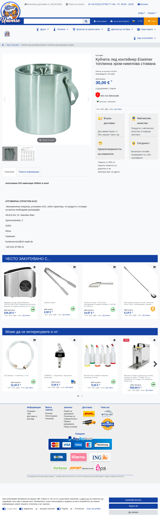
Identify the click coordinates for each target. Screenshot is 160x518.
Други (43, 29)
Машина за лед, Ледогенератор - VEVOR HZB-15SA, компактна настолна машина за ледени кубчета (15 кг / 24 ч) (19, 304)
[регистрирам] (100, 21)
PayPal (65, 509)
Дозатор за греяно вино (88, 29)
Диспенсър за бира (121, 29)
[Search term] (53, 21)
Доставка (118, 109)
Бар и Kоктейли (145, 38)
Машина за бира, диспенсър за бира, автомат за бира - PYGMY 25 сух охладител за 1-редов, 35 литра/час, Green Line (138, 378)
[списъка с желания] (140, 21)
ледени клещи (49, 302)
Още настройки (94, 509)
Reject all (133, 506)
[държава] (133, 21)
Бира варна (147, 29)
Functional (79, 509)
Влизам (48, 413)
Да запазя (133, 512)
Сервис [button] (151, 13)
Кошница (49, 418)
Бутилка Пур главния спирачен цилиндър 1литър (96, 376)
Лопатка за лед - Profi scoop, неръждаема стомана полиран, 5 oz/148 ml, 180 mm (99, 304)
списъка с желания (106, 102)
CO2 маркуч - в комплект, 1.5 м (16, 375)
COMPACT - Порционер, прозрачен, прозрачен (58, 376)
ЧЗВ (29, 414)
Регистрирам (51, 416)
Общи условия (70, 427)
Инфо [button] (141, 13)
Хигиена (61, 29)
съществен (12, 509)
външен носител (47, 509)
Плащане (31, 411)
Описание (9, 172)
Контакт (143, 4)
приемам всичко (133, 500)
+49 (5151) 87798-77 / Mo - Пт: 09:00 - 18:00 (111, 4)
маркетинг (28, 509)
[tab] (9, 171)
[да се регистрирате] (120, 21)
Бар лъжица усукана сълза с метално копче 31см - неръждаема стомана (138, 303)
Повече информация (29, 172)
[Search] (86, 21)
